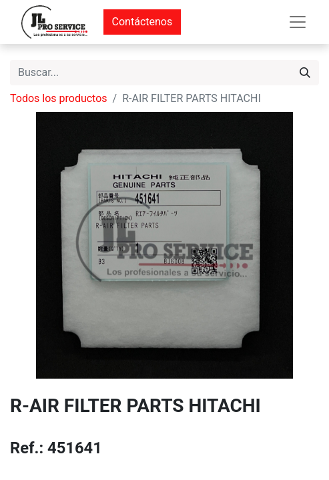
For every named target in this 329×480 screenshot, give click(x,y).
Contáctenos (142, 21)
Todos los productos (58, 98)
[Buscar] (305, 72)
